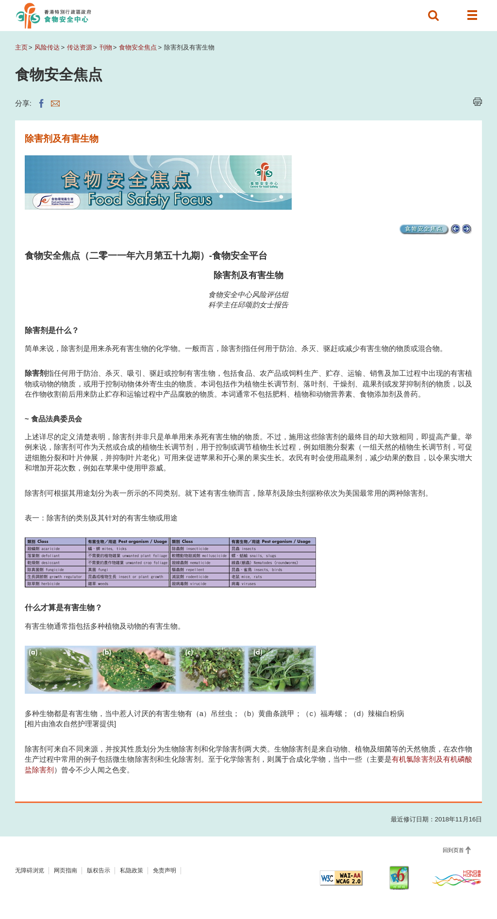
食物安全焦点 (138, 47)
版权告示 (98, 870)
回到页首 (453, 850)
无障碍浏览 (29, 870)
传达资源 (79, 47)
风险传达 (47, 47)
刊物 (105, 47)
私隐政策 (131, 870)
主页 (21, 47)
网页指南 (65, 870)
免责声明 (164, 870)
